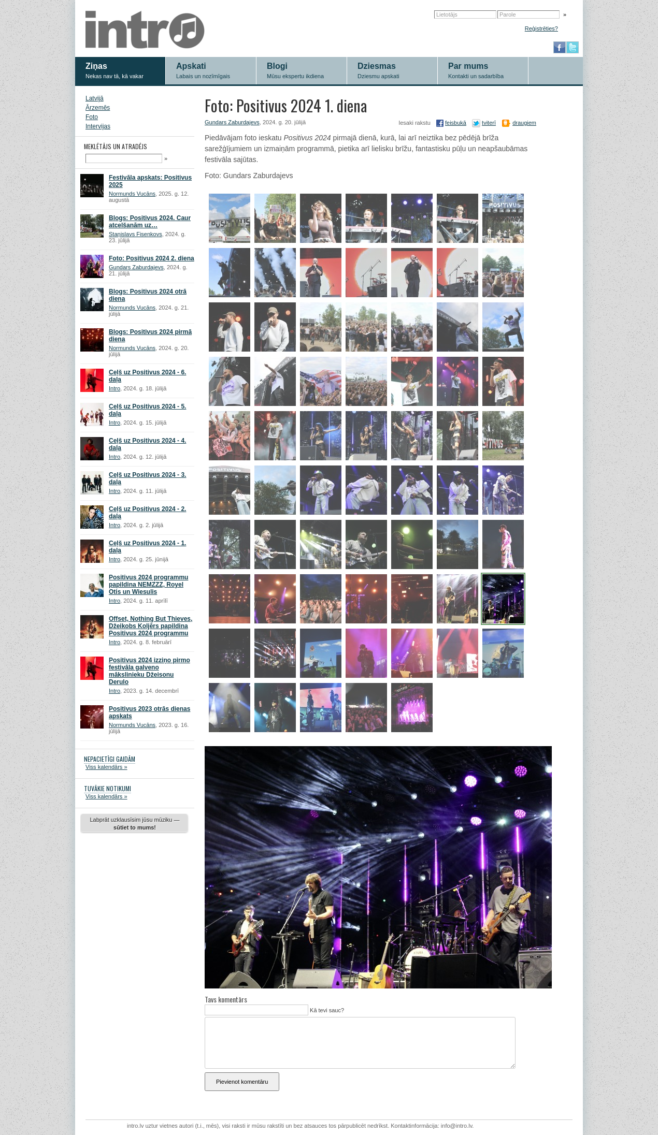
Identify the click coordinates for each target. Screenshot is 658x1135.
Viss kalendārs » (106, 767)
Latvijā (94, 98)
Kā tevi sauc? (326, 1010)
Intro (114, 388)
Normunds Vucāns (132, 194)
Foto (91, 117)
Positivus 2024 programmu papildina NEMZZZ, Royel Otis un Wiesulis (148, 584)
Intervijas (97, 126)
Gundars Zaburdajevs (136, 267)
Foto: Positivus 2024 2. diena (151, 258)
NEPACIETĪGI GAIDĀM (109, 758)
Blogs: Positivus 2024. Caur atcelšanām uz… (150, 221)
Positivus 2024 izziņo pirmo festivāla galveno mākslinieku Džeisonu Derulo (149, 671)
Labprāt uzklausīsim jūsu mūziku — (134, 824)
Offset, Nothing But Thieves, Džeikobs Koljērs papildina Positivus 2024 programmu (150, 626)
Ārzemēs (97, 107)
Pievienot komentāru (242, 1082)
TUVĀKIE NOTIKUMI (107, 788)
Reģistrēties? (541, 28)
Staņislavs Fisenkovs (135, 234)
